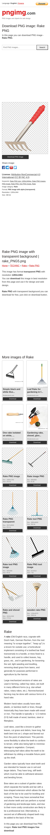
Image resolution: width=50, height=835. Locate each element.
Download (12, 399)
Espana (21, 3)
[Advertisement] (25, 77)
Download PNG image (15, 157)
